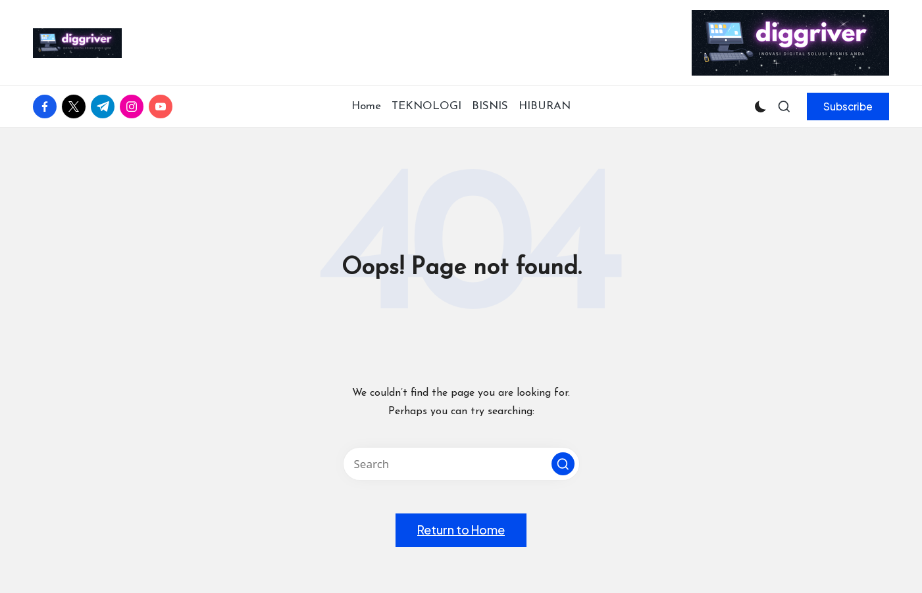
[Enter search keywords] (461, 464)
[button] (848, 106)
